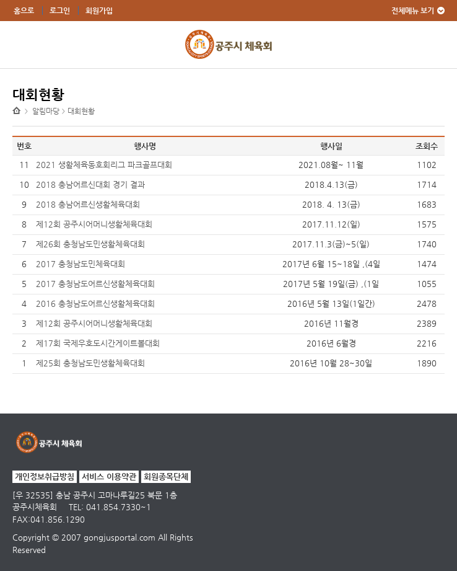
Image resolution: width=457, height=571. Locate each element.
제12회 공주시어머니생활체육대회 (94, 224)
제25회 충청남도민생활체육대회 (90, 363)
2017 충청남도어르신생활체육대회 (95, 283)
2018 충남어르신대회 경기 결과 (90, 184)
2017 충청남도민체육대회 (80, 263)
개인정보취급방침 (44, 476)
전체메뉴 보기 (412, 10)
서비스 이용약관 (109, 476)
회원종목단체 (166, 476)
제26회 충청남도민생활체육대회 (90, 244)
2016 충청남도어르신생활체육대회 (95, 303)
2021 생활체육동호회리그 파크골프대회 (104, 164)
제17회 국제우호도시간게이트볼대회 (98, 343)
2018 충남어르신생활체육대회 (88, 204)
